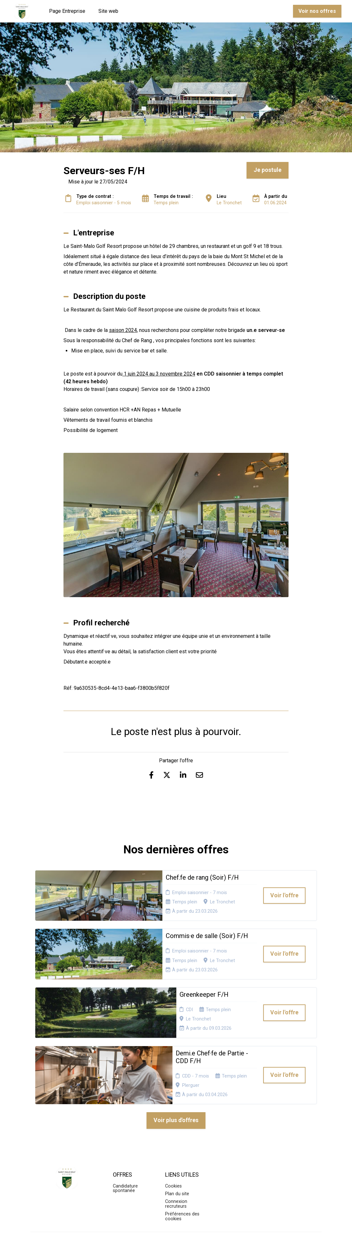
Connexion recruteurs (176, 1150)
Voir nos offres (317, 11)
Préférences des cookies (182, 1162)
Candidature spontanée (125, 1134)
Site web (108, 11)
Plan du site (177, 1139)
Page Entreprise (67, 11)
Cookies (173, 1131)
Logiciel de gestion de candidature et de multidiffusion (176, 1223)
